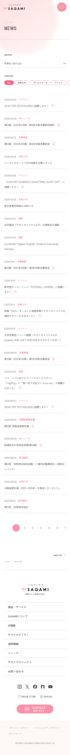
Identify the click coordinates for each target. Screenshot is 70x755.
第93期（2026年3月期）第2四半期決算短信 (27, 268)
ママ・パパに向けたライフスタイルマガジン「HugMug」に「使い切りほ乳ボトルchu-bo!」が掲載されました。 (34, 383)
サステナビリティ (18, 634)
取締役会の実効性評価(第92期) (21, 445)
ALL (9, 82)
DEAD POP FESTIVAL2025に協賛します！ (26, 407)
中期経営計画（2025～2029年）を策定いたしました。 (32, 488)
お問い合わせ (16, 671)
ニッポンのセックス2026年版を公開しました (28, 163)
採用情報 (13, 644)
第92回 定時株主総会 (16, 507)
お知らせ (22, 82)
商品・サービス (17, 607)
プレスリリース (40, 82)
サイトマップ (15, 733)
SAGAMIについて (18, 616)
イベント (58, 82)
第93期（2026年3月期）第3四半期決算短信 (27, 144)
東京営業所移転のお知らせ (18, 206)
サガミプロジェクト (20, 662)
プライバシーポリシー (19, 727)
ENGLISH (48, 696)
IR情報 (11, 625)
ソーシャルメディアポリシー (46, 727)
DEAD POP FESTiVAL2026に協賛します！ (27, 106)
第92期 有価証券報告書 (17, 426)
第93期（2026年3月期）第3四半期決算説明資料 (29, 125)
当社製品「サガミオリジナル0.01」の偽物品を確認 (31, 225)
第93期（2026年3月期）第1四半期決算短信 (27, 359)
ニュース (13, 653)
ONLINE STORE (28, 696)
